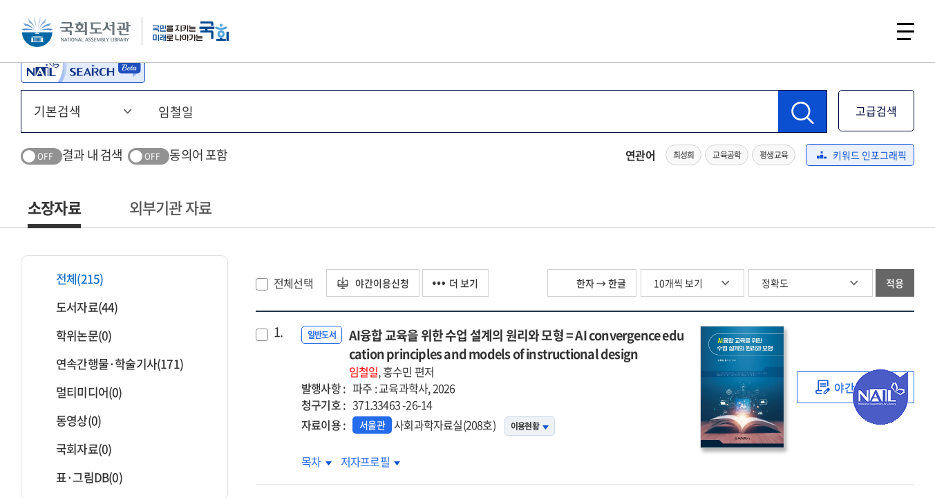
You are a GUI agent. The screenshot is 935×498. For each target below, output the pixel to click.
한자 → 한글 (592, 283)
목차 (316, 461)
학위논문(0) (75, 335)
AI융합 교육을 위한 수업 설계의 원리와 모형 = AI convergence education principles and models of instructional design (517, 353)
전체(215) (71, 278)
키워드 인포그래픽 (862, 155)
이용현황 (530, 426)
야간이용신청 (373, 283)
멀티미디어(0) (80, 391)
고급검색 (876, 110)
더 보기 (455, 283)
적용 (895, 283)
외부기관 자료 (170, 207)
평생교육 (773, 155)
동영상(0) (70, 420)
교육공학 (726, 155)
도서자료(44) (78, 306)
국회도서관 (76, 31)
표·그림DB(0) (80, 477)
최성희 (684, 155)
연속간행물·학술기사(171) (111, 363)
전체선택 (293, 283)
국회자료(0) (75, 448)
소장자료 (54, 207)
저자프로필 (370, 461)
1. (278, 332)
